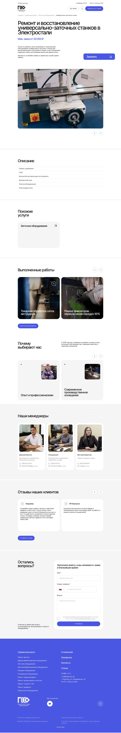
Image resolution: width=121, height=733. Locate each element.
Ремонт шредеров (24, 687)
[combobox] (60, 590)
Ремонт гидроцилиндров (27, 678)
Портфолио (66, 658)
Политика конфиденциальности (28, 718)
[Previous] (94, 133)
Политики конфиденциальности (83, 618)
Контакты (65, 663)
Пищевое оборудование (26, 671)
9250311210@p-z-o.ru (57, 466)
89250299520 (83, 464)
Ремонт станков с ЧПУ (26, 684)
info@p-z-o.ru (83, 466)
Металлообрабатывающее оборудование (33, 667)
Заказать (85, 56)
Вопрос (59, 596)
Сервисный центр (26, 652)
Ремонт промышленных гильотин (30, 681)
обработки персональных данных (87, 619)
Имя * (59, 573)
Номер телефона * (63, 584)
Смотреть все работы (28, 326)
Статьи (64, 668)
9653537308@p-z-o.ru (28, 466)
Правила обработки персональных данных (32, 722)
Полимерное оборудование (28, 674)
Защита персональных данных (72, 718)
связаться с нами (94, 8)
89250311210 (54, 464)
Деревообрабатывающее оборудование (32, 661)
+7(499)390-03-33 (81, 3)
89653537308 (25, 464)
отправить (79, 624)
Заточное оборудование (39, 226)
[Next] (101, 133)
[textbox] (59, 590)
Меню (73, 9)
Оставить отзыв (26, 538)
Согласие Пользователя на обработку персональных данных (80, 722)
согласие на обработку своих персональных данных (78, 617)
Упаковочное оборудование (28, 691)
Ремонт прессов (23, 658)
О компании (67, 652)
